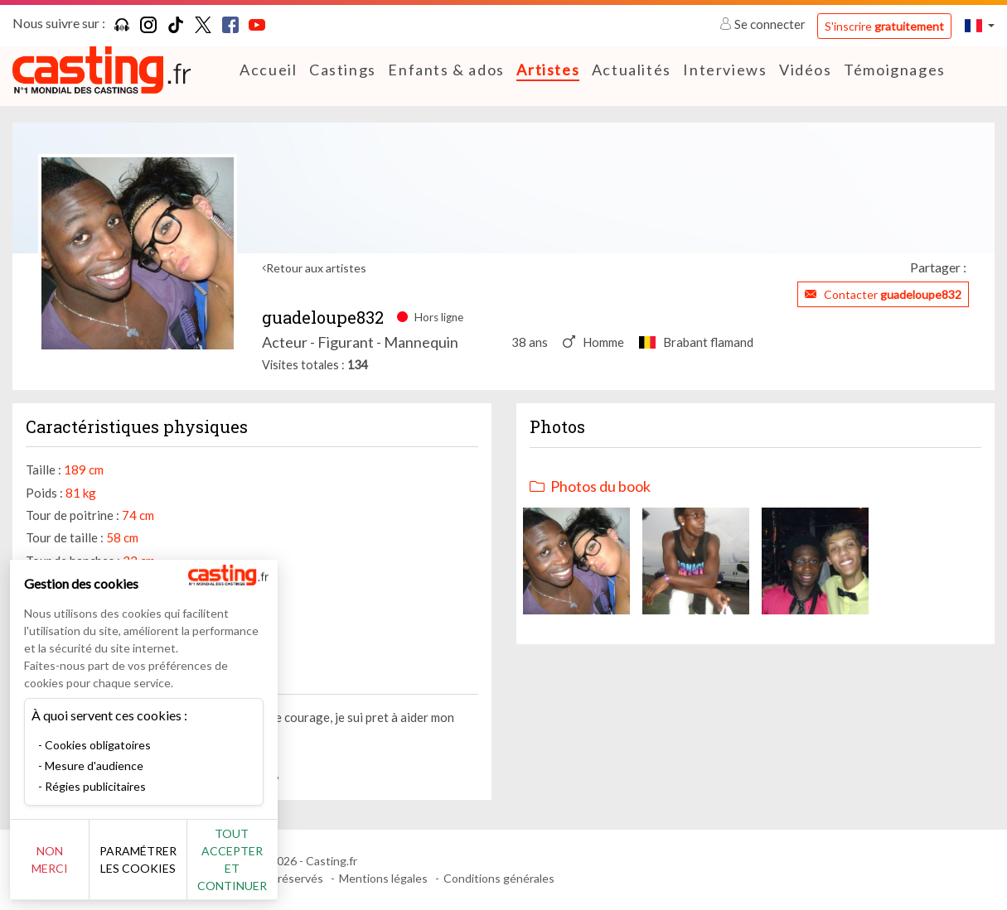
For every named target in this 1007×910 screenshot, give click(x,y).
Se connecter (763, 24)
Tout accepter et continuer (299, 868)
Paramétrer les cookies (184, 868)
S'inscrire (884, 26)
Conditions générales (498, 878)
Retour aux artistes (316, 268)
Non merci (68, 868)
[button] (980, 25)
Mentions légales (383, 878)
